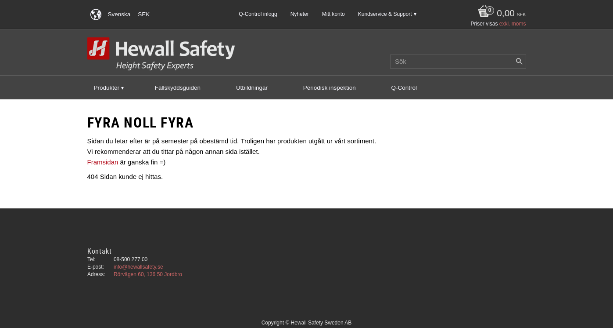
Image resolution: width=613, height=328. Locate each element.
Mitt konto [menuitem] (333, 14)
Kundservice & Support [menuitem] (385, 14)
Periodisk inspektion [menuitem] (329, 87)
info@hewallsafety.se (138, 267)
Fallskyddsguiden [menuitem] (178, 87)
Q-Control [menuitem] (404, 87)
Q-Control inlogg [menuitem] (258, 14)
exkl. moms (512, 24)
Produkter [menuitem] (107, 87)
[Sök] (519, 61)
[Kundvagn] (499, 14)
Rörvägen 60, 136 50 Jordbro (148, 274)
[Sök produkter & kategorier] (458, 62)
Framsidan (102, 162)
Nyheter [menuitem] (299, 14)
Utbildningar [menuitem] (252, 87)
